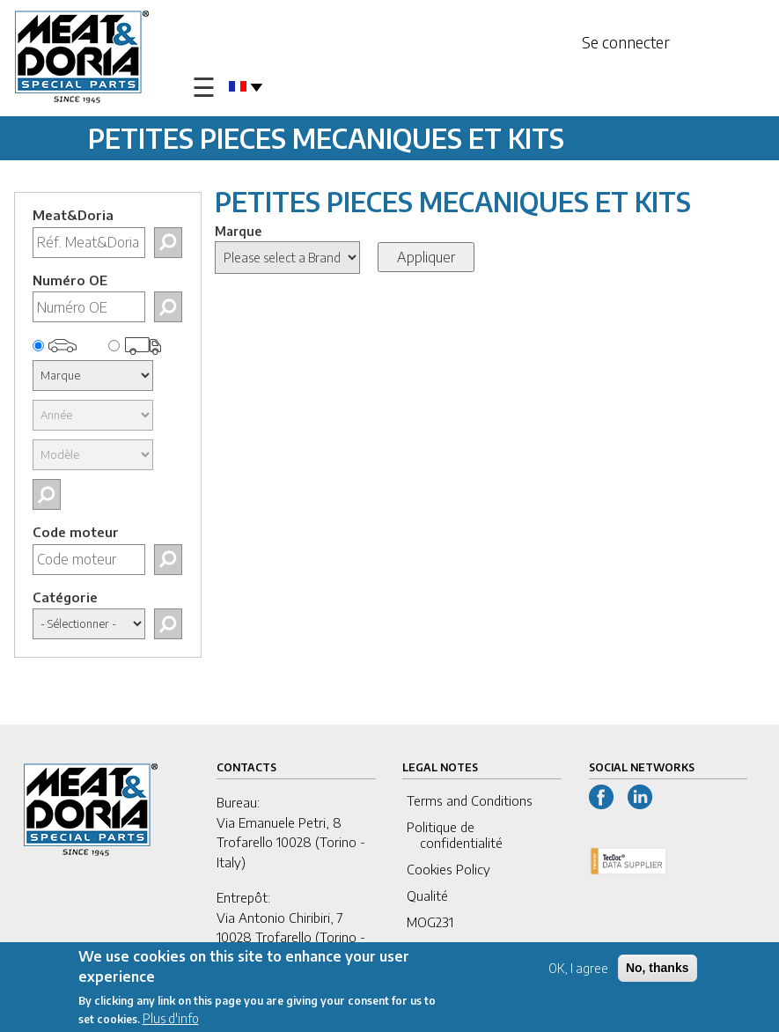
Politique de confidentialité (455, 835)
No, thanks (657, 970)
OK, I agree (578, 970)
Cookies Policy (448, 869)
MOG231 (430, 922)
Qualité (427, 895)
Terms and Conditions (470, 800)
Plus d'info (171, 1021)
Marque (238, 231)
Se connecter (626, 42)
